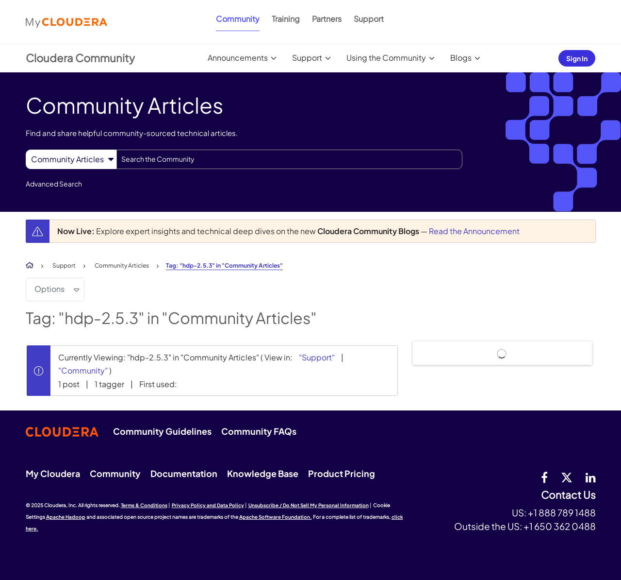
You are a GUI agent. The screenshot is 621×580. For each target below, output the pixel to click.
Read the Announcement (474, 231)
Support (369, 19)
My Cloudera (53, 473)
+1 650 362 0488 (559, 526)
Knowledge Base (262, 473)
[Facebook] (544, 477)
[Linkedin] (591, 477)
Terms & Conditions (144, 505)
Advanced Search (54, 183)
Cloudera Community (80, 58)
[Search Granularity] (71, 159)
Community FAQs (258, 431)
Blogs (461, 57)
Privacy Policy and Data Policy (208, 505)
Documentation (183, 473)
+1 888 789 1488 (562, 512)
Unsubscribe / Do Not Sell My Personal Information (308, 505)
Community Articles (122, 265)
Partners (327, 19)
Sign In (577, 58)
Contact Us (568, 495)
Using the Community (386, 57)
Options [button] (49, 289)
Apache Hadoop (65, 517)
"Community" (83, 370)
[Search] (289, 159)
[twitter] (566, 477)
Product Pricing (341, 473)
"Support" (317, 357)
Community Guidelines (162, 431)
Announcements (238, 57)
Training (286, 19)
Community (238, 19)
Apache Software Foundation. (275, 517)
